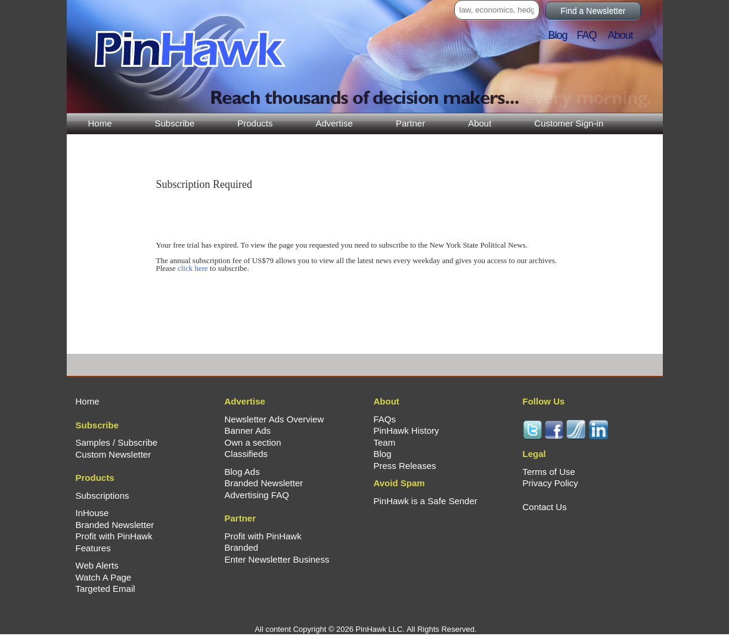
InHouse (92, 513)
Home (100, 123)
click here (193, 268)
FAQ (591, 35)
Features (93, 548)
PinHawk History (406, 430)
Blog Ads (242, 472)
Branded (242, 547)
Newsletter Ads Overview (274, 419)
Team (385, 442)
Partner (410, 123)
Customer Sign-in (568, 123)
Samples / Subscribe (117, 442)
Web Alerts (97, 565)
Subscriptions (102, 495)
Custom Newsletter (113, 454)
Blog (561, 35)
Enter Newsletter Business (277, 559)
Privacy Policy (550, 483)
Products (254, 123)
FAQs (385, 419)
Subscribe (175, 123)
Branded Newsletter (115, 525)
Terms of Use (549, 472)
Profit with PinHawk (114, 536)
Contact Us (545, 507)
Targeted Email (105, 589)
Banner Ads (248, 430)
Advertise (334, 123)
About (479, 123)
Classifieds (246, 454)
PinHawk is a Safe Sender (425, 501)
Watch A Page (104, 577)
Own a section (253, 442)
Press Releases (405, 466)
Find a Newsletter (593, 11)
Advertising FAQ (257, 495)
